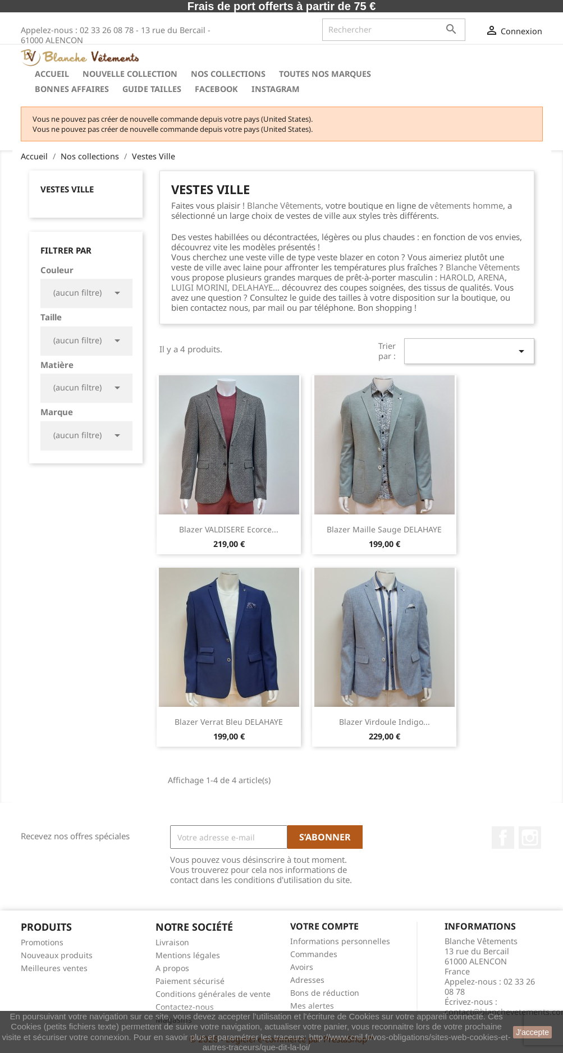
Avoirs (301, 967)
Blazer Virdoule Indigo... (384, 721)
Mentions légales (187, 955)
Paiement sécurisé (190, 981)
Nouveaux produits (57, 955)
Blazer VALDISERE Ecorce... (228, 529)
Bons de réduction (324, 992)
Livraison (172, 942)
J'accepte (532, 1032)
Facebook (216, 89)
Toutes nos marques (325, 73)
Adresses (307, 979)
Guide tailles (151, 89)
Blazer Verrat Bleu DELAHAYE (229, 721)
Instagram (530, 837)
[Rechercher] (393, 30)
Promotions (42, 942)
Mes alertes (312, 1005)
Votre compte (324, 926)
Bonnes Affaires (72, 89)
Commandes (313, 954)
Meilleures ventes (54, 968)
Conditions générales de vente (213, 993)
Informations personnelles (340, 941)
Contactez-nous (184, 1006)
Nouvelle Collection (130, 73)
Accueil (52, 73)
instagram (275, 89)
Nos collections (228, 73)
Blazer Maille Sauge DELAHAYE (384, 529)
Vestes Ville (67, 189)
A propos (172, 968)
